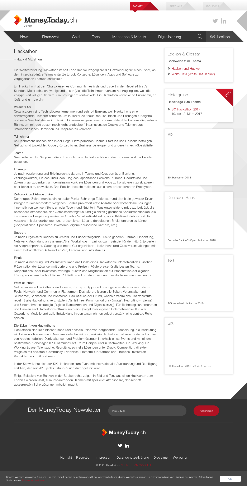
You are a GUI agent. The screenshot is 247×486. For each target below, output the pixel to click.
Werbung (180, 457)
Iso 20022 (212, 6)
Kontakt (66, 457)
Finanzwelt (51, 36)
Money (138, 6)
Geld (76, 36)
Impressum (104, 457)
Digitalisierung (169, 36)
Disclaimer (161, 457)
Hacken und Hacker (186, 68)
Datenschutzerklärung (133, 457)
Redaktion (83, 457)
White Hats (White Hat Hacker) (193, 74)
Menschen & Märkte (129, 36)
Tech (96, 36)
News (25, 36)
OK (230, 478)
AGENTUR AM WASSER (136, 465)
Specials (176, 6)
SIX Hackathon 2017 (186, 109)
